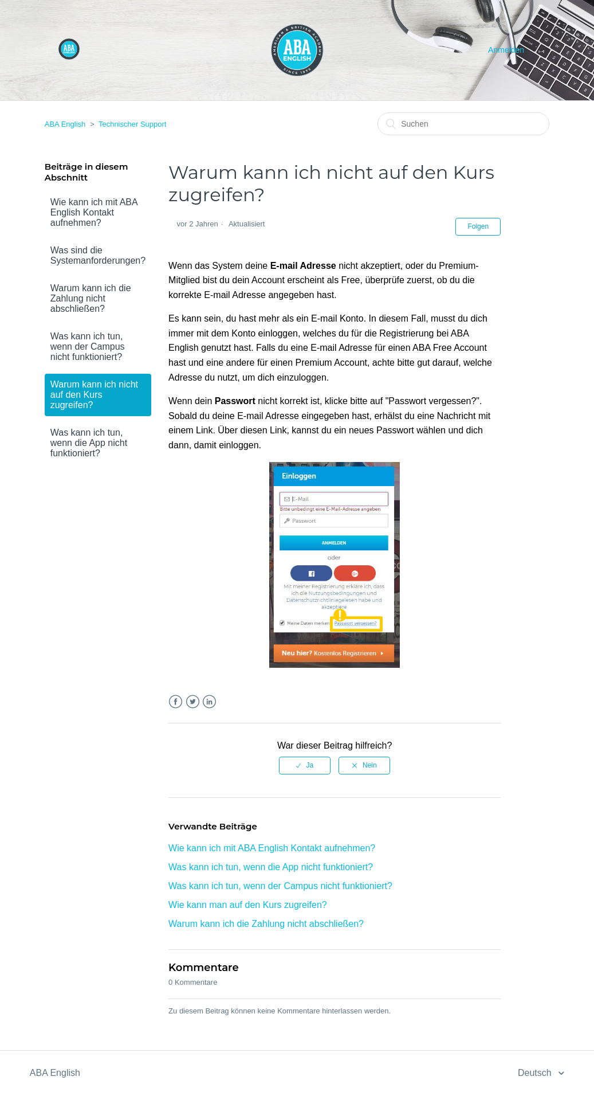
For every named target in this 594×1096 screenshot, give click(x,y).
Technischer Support (133, 124)
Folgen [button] (478, 226)
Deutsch (536, 1073)
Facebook (175, 702)
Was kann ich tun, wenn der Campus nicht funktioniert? (87, 346)
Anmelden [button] (506, 49)
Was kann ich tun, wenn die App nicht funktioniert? (88, 443)
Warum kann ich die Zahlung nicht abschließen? (90, 298)
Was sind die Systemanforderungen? (97, 255)
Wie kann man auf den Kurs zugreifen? (247, 905)
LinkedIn (209, 702)
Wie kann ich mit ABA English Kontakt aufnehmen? (93, 212)
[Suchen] (463, 123)
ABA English (65, 124)
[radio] (305, 765)
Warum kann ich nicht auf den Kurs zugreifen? (94, 394)
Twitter (193, 702)
